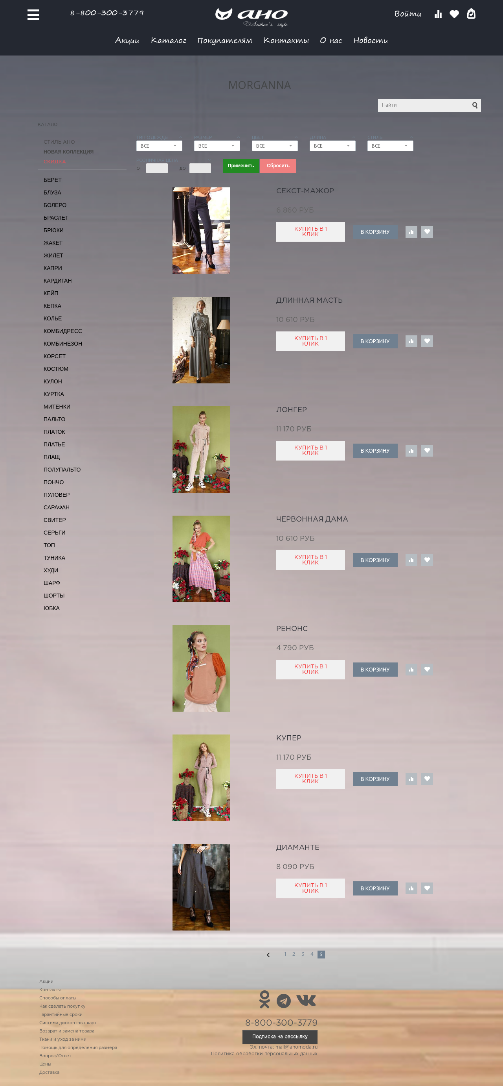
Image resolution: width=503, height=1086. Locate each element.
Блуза (52, 192)
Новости (370, 39)
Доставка (49, 1073)
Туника (54, 558)
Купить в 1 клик (310, 232)
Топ (49, 545)
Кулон (53, 381)
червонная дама (312, 519)
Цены (45, 1064)
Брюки (54, 230)
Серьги (55, 532)
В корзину (375, 232)
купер (288, 738)
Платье (54, 444)
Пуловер (57, 495)
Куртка (54, 394)
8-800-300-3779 (107, 12)
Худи (51, 570)
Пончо (54, 482)
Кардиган (58, 281)
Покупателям (224, 39)
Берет (53, 180)
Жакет (53, 243)
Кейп (51, 293)
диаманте (297, 848)
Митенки (57, 406)
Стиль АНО (59, 142)
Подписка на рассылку (280, 1036)
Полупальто (62, 469)
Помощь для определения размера (78, 1048)
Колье (53, 318)
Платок (54, 432)
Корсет (55, 356)
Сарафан (57, 507)
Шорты (54, 595)
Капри (53, 268)
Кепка (52, 306)
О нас (331, 39)
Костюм (56, 369)
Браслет (56, 218)
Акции (127, 39)
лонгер (291, 410)
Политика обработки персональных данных (264, 1054)
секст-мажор (305, 191)
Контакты (286, 39)
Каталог (168, 39)
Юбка (52, 608)
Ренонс (292, 629)
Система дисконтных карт (68, 1023)
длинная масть (309, 301)
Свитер (55, 520)
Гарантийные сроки (61, 1015)
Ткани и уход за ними (62, 1040)
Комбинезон (63, 343)
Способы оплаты (57, 998)
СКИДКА (55, 162)
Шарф (52, 583)
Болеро (55, 205)
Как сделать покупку (62, 1006)
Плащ (52, 457)
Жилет (53, 255)
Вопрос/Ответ (55, 1056)
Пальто (55, 419)
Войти (409, 13)
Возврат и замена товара (66, 1031)
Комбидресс (63, 331)
